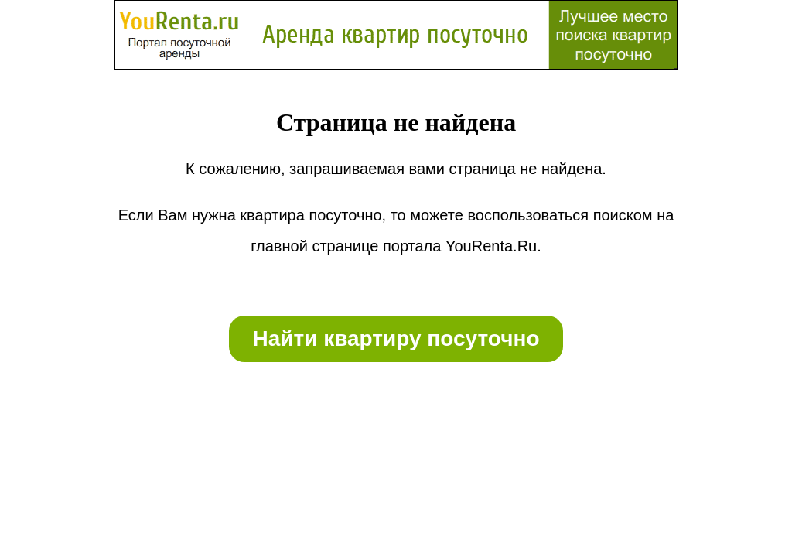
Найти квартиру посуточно (395, 338)
